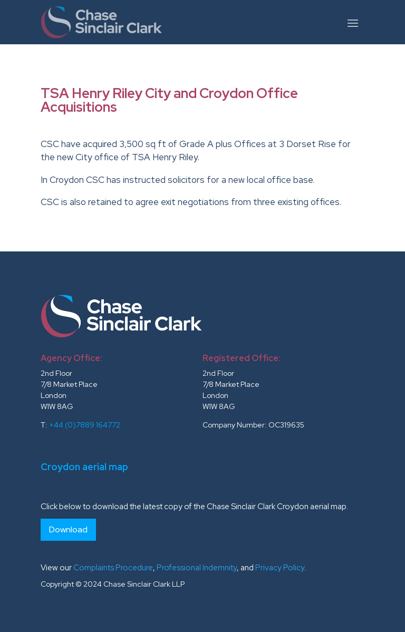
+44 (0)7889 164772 (84, 425)
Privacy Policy (279, 567)
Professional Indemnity (197, 567)
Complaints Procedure (113, 567)
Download (68, 529)
